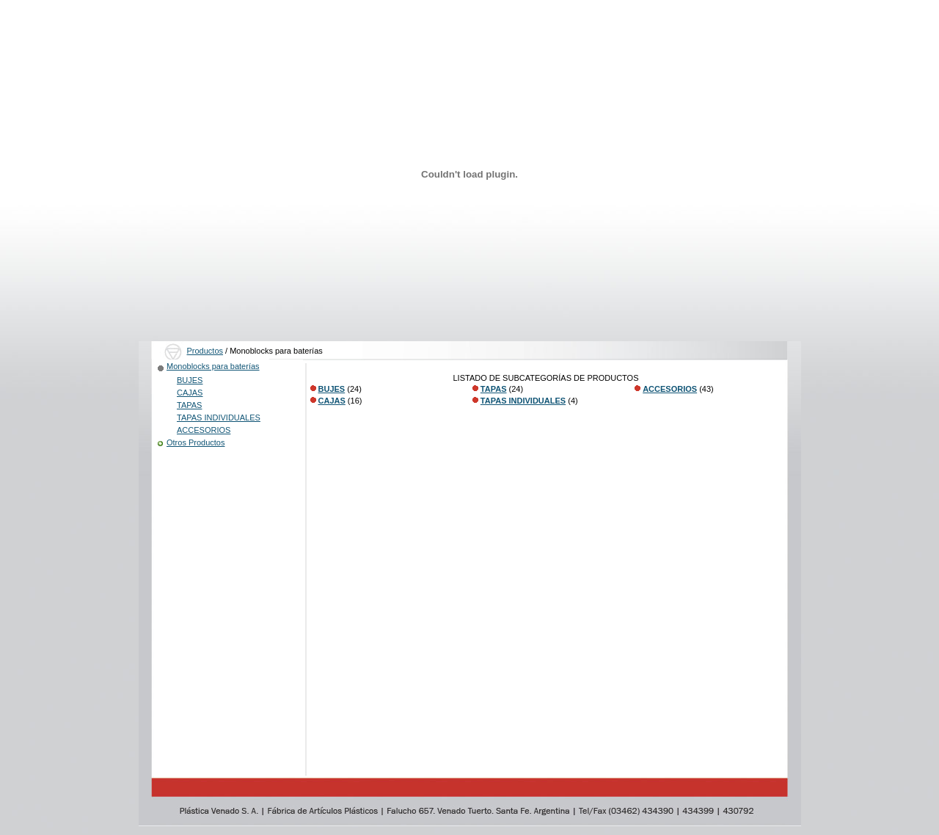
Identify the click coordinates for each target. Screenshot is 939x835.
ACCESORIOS (203, 430)
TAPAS (189, 405)
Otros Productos (195, 442)
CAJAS (189, 392)
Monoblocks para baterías (213, 366)
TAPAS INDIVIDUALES (218, 417)
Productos (205, 350)
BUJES (189, 380)
